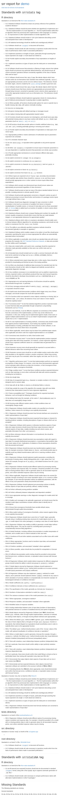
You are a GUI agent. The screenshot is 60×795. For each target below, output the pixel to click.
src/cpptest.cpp (33, 721)
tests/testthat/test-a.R (25, 705)
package (36, 83)
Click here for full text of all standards (12, 7)
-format (11, 204)
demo (25, 4)
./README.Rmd (25, 732)
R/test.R (33, 666)
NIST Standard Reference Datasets (33, 236)
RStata (20, 302)
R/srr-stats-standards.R (28, 20)
